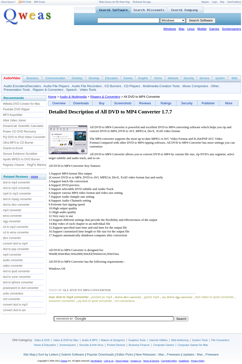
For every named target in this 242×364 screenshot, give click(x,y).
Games (214, 29)
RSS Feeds (25, 2)
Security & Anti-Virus (91, 344)
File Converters (220, 340)
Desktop (77, 78)
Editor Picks (124, 354)
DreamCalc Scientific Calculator (23, 126)
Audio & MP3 (89, 340)
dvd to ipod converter (16, 271)
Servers (204, 78)
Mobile (202, 29)
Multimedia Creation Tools (161, 86)
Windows (169, 29)
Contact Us (135, 361)
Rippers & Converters (48, 89)
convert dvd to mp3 (15, 304)
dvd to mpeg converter (17, 199)
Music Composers (195, 86)
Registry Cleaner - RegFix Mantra (24, 165)
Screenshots (122, 103)
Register (205, 2)
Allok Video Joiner (14, 120)
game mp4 (151, 297)
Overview (58, 103)
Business (32, 78)
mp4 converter (12, 254)
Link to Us (109, 361)
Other (215, 86)
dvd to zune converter (17, 277)
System (220, 78)
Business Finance (139, 344)
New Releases (145, 354)
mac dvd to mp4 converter (69, 297)
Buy (101, 103)
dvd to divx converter (16, 204)
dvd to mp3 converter (16, 188)
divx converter (12, 238)
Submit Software (72, 354)
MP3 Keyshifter (12, 115)
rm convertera (124, 301)
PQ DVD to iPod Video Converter (24, 137)
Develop (94, 78)
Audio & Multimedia (73, 96)
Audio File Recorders (87, 86)
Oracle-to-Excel (13, 148)
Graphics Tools (137, 340)
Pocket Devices (116, 344)
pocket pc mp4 (101, 297)
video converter (13, 265)
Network (173, 78)
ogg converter (11, 221)
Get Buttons (96, 361)
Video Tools (88, 89)
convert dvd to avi (14, 310)
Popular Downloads (100, 354)
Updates (188, 354)
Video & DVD (42, 340)
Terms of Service (151, 361)
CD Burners (113, 86)
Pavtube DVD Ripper (16, 109)
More (228, 103)
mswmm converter (62, 301)
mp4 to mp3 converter (17, 193)
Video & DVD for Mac (65, 340)
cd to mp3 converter (15, 227)
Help (222, 2)
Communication (55, 78)
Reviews (145, 103)
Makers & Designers (113, 340)
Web (234, 78)
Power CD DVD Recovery (19, 131)
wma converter (12, 215)
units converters (13, 293)
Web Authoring (179, 340)
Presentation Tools (17, 89)
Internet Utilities (158, 340)
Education (111, 78)
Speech (71, 89)
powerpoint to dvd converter (21, 288)
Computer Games (163, 344)
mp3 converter (12, 210)
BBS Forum (39, 2)
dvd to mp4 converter (16, 182)
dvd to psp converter (16, 249)
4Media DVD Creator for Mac (21, 103)
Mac (182, 29)
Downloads (81, 103)
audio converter (13, 260)
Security (188, 78)
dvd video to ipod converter (214, 297)
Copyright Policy (169, 361)
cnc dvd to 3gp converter (177, 297)
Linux (191, 29)
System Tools (200, 340)
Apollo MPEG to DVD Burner (21, 159)
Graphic (143, 78)
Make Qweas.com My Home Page (114, 2)
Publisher (208, 103)
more (34, 176)
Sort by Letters (48, 354)
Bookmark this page (142, 2)
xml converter (11, 299)
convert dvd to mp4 (15, 243)
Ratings (166, 103)
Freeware (173, 354)
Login (214, 2)
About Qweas (8, 2)
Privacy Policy (197, 361)
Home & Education (45, 344)
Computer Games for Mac (193, 344)
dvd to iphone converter (18, 282)
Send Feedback (234, 2)
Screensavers (231, 29)
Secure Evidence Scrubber (20, 153)
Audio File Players (56, 86)
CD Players (132, 86)
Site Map (29, 354)
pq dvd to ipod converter (95, 301)
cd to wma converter (16, 232)
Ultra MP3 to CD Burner (18, 142)
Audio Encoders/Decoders (22, 86)
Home (158, 78)
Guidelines (184, 361)
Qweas (63, 361)
